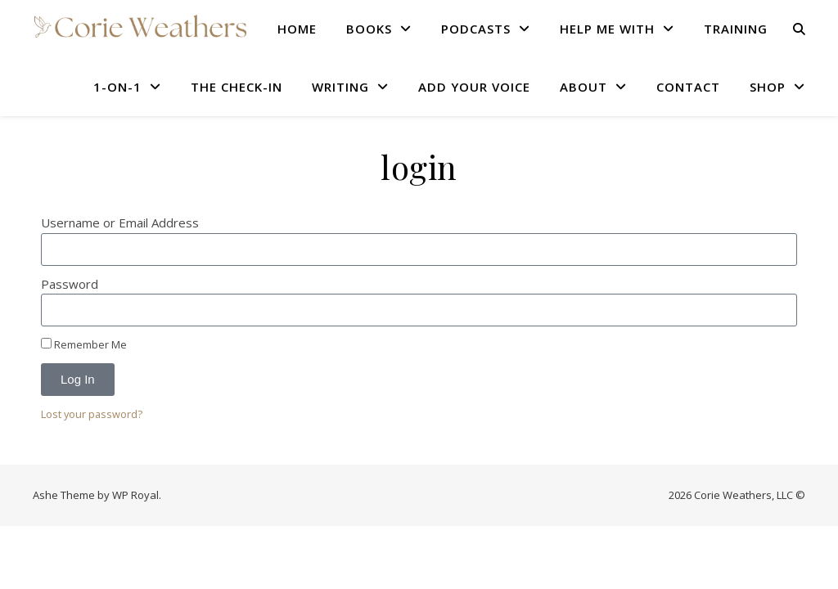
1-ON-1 (117, 87)
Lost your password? (91, 414)
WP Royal (135, 495)
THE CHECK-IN (236, 87)
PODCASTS (476, 28)
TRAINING (736, 28)
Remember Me (84, 344)
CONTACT (688, 87)
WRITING (340, 87)
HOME (297, 28)
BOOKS (369, 28)
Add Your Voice (474, 87)
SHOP (768, 87)
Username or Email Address (120, 222)
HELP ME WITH (607, 28)
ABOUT (583, 87)
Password (69, 284)
